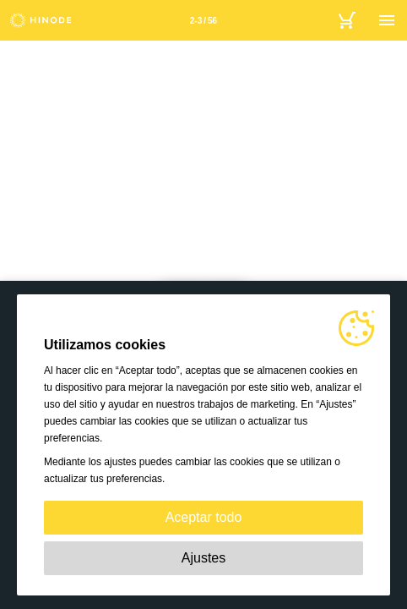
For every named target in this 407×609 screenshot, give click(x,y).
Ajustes (203, 558)
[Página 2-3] (203, 20)
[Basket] (346, 20)
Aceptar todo (204, 517)
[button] (20, 213)
